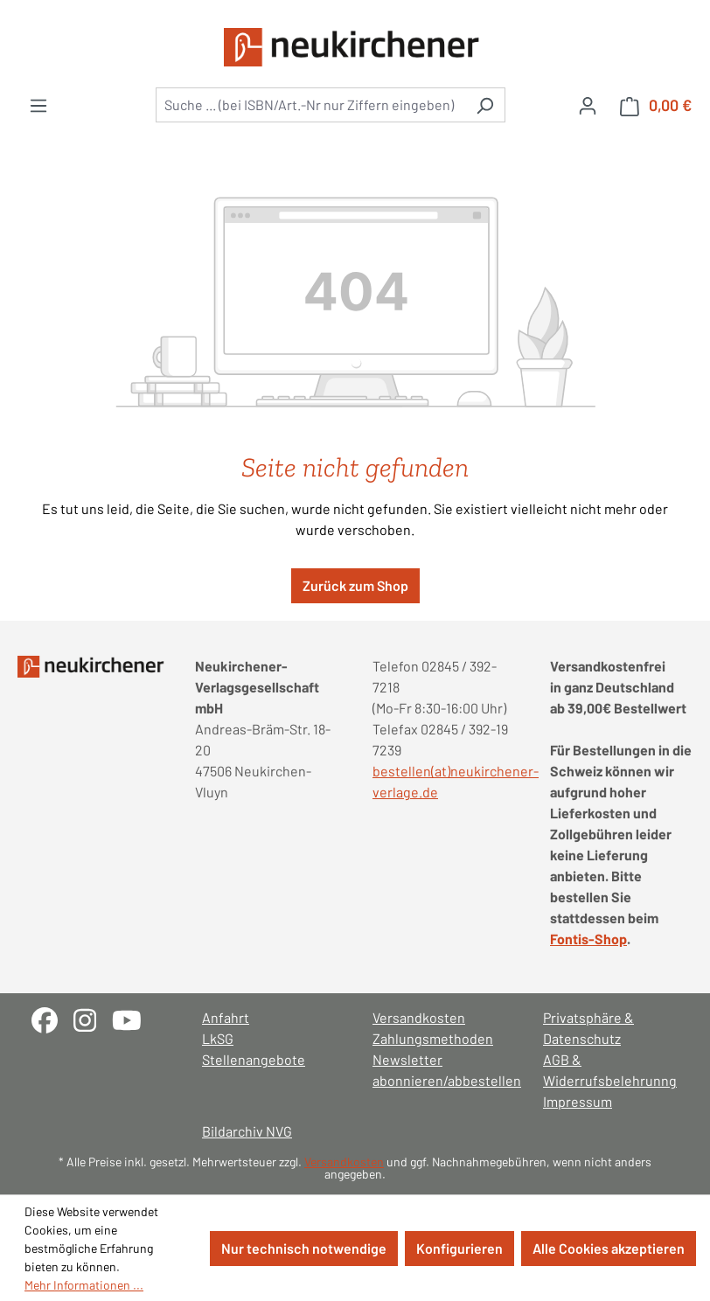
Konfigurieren (459, 1248)
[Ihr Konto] (588, 104)
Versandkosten (418, 1017)
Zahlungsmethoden (432, 1038)
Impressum (577, 1101)
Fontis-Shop (588, 938)
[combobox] (310, 104)
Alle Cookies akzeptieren (608, 1248)
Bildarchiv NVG (247, 1131)
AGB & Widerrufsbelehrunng (610, 1070)
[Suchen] (484, 104)
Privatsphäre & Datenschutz (588, 1028)
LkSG (217, 1038)
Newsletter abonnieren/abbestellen (440, 1070)
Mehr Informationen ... (83, 1284)
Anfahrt (225, 1017)
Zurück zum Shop (355, 585)
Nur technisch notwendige (303, 1248)
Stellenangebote (253, 1059)
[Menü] (38, 104)
